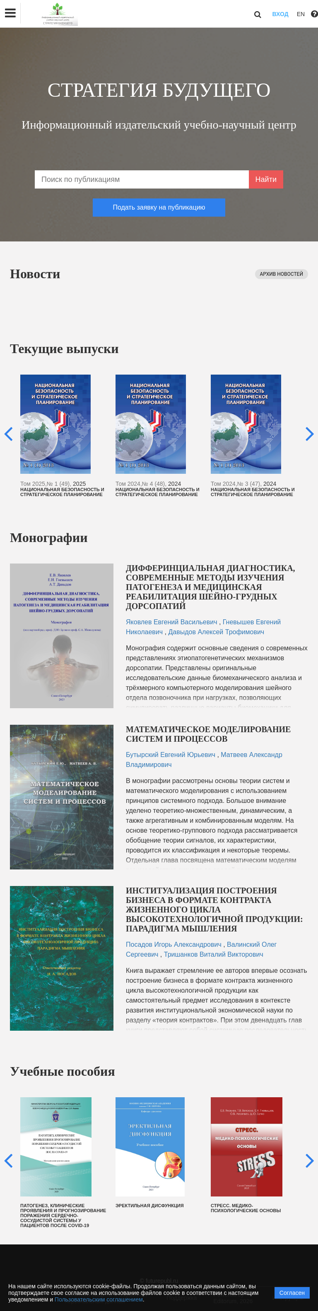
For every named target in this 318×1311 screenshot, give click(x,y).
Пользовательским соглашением (99, 1299)
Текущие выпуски (64, 348)
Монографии (49, 537)
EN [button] (301, 14)
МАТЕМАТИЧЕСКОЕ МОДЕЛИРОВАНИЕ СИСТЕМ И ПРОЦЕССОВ (208, 734)
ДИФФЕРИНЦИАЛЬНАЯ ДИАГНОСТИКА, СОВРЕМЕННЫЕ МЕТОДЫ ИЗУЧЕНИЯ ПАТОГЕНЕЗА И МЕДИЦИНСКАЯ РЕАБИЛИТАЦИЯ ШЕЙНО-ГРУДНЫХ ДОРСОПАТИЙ (210, 587)
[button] (10, 13)
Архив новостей (281, 274)
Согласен (292, 1293)
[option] (63, 436)
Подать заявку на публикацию (159, 207)
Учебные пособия (62, 1071)
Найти (266, 179)
